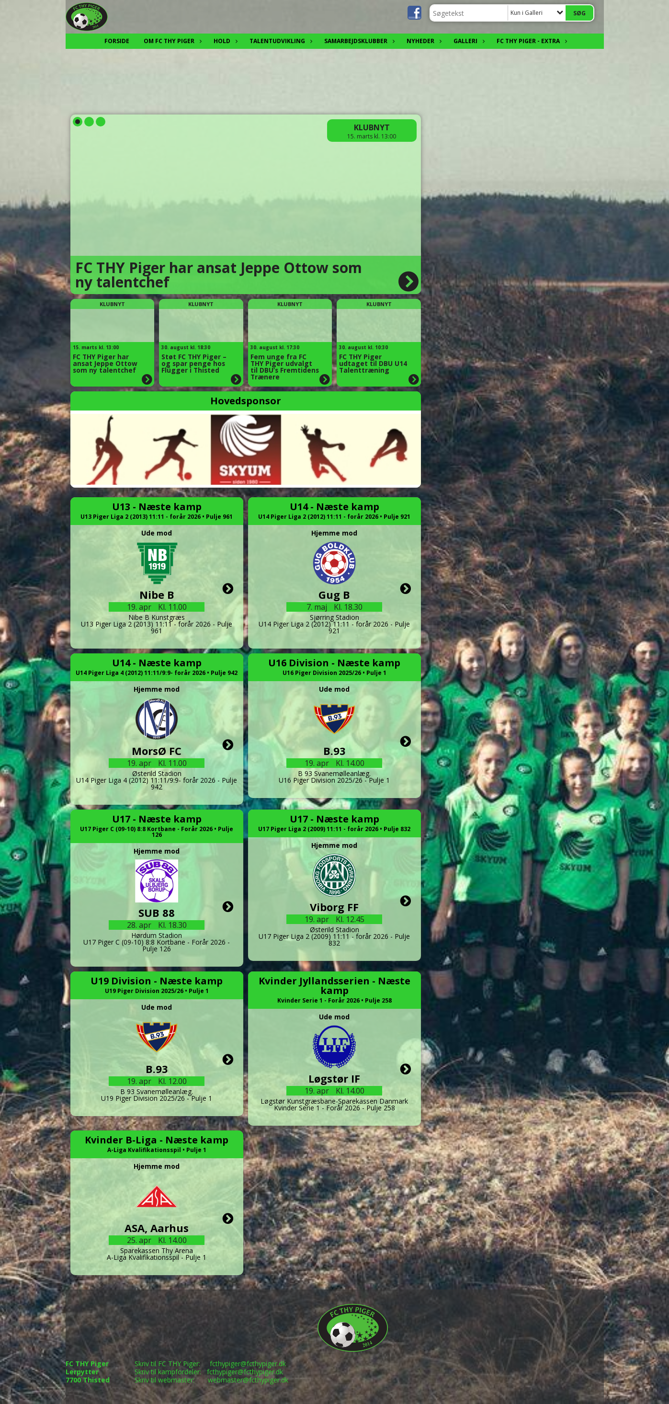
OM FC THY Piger (171, 41)
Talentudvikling (279, 41)
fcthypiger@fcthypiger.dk (248, 1363)
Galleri (468, 41)
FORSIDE (116, 41)
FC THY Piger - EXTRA (531, 41)
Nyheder (423, 41)
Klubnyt (372, 127)
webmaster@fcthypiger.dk (248, 1379)
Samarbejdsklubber (358, 41)
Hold (224, 41)
